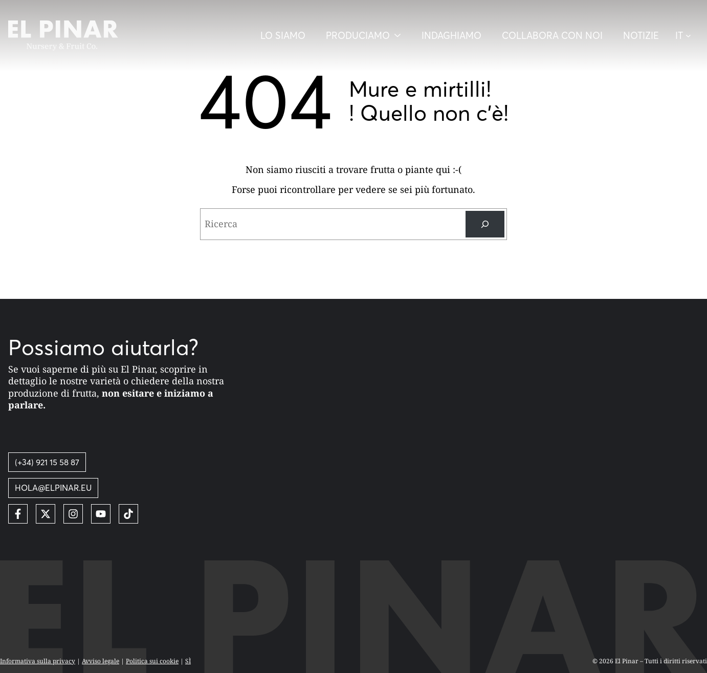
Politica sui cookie (152, 661)
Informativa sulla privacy (37, 661)
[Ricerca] (485, 224)
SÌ (188, 661)
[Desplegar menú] (363, 35)
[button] (687, 36)
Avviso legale (100, 661)
